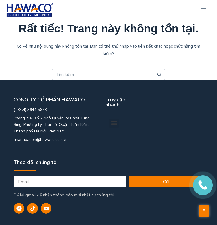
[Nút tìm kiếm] (159, 74)
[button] (114, 123)
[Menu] (203, 10)
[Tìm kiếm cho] (103, 74)
